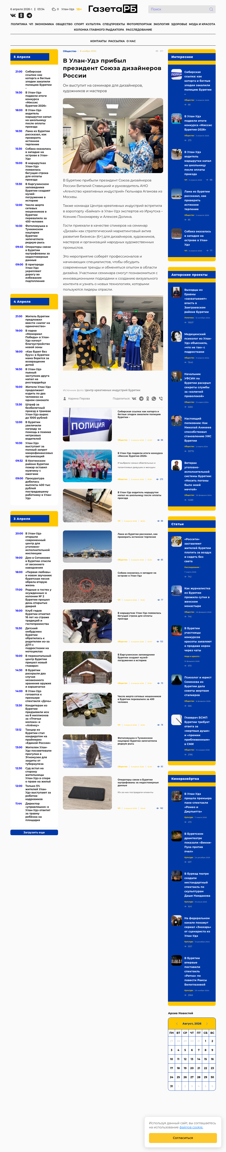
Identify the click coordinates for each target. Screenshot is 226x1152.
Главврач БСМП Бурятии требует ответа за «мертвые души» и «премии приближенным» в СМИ (197, 731)
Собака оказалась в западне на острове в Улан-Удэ (137, 574)
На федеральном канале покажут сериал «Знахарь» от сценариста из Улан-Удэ (197, 927)
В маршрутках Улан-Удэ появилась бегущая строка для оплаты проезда (139, 616)
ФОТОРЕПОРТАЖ (139, 24)
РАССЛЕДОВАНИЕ (139, 29)
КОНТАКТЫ (98, 41)
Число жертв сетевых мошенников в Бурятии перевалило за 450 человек (139, 699)
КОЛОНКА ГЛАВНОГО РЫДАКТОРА (99, 29)
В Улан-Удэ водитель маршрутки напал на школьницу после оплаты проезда (139, 495)
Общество (69, 51)
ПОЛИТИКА (19, 24)
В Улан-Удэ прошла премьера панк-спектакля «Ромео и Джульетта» (197, 802)
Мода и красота (191, 656)
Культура (188, 817)
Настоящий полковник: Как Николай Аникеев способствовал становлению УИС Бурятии (197, 429)
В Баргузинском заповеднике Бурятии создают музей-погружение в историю (136, 657)
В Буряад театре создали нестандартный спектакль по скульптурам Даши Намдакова (197, 884)
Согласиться (183, 1138)
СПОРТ (79, 24)
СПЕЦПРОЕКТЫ (114, 24)
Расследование (191, 567)
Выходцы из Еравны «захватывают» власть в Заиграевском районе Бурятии (196, 301)
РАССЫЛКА (116, 41)
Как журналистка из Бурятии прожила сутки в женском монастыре (197, 597)
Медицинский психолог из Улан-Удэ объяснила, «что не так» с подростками (198, 342)
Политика (189, 318)
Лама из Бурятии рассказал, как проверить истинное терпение (138, 535)
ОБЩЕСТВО (64, 24)
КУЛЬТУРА (93, 24)
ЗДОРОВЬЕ (179, 24)
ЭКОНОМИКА (44, 24)
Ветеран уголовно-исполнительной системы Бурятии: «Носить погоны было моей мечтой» (197, 476)
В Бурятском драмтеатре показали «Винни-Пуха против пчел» (197, 842)
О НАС (131, 41)
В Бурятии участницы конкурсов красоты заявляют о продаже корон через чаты (198, 639)
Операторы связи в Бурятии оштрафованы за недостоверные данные (138, 782)
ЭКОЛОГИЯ (161, 24)
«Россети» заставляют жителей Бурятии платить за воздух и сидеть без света (197, 550)
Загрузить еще (34, 832)
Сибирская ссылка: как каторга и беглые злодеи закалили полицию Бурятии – (139, 414)
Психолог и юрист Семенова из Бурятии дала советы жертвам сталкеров (197, 686)
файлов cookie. (191, 1127)
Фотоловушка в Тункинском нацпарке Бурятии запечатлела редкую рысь (137, 741)
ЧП (31, 24)
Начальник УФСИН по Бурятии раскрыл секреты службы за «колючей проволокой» (197, 385)
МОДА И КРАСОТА (202, 24)
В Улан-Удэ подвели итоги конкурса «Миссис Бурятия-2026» (140, 454)
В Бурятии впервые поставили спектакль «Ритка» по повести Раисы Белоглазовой (195, 971)
